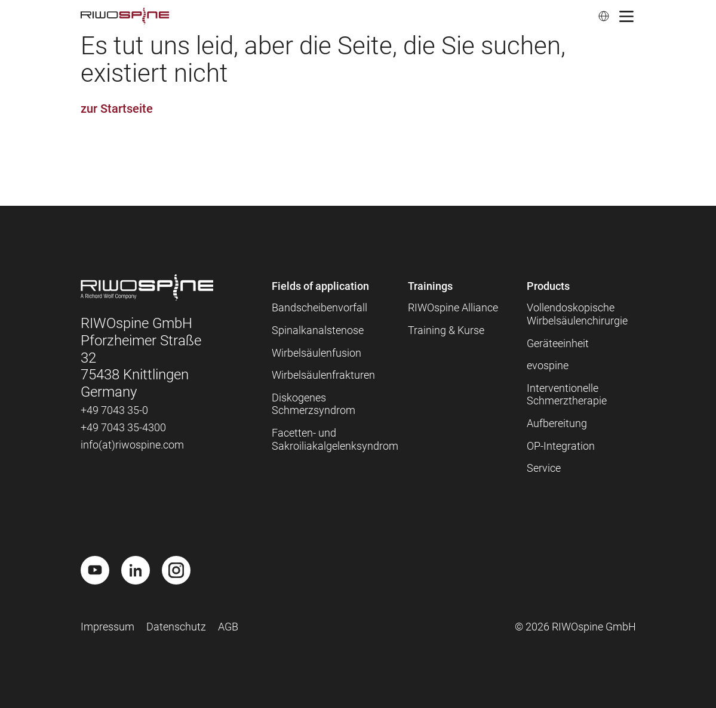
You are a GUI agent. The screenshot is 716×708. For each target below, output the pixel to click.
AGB (228, 626)
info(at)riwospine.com (132, 444)
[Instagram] (176, 570)
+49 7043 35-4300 (123, 427)
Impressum (107, 626)
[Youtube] (95, 570)
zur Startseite (117, 108)
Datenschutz (176, 626)
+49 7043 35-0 (114, 410)
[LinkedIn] (135, 570)
